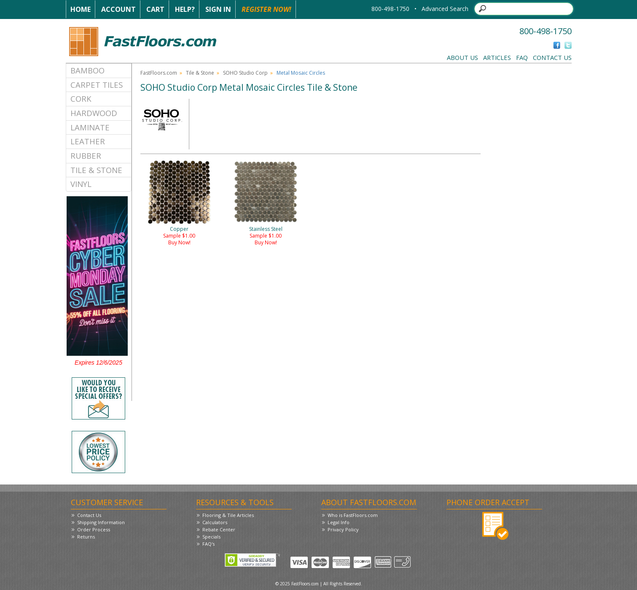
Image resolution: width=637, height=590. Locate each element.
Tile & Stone (96, 170)
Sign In (218, 9)
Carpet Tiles (96, 84)
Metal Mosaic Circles (301, 72)
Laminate (90, 127)
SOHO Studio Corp (245, 72)
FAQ (522, 57)
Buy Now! (179, 242)
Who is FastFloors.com (353, 515)
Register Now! (266, 9)
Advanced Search (445, 9)
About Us (462, 57)
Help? (185, 9)
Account (118, 9)
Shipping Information (101, 522)
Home (80, 9)
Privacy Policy (343, 529)
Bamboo (87, 70)
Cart (155, 9)
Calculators (214, 522)
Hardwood (93, 113)
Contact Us (552, 57)
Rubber (85, 155)
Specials (211, 536)
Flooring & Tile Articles (228, 515)
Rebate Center (218, 529)
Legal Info (338, 522)
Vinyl (80, 184)
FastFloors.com (158, 72)
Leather (87, 141)
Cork (80, 98)
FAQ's (208, 544)
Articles (497, 57)
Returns (86, 536)
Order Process (93, 529)
